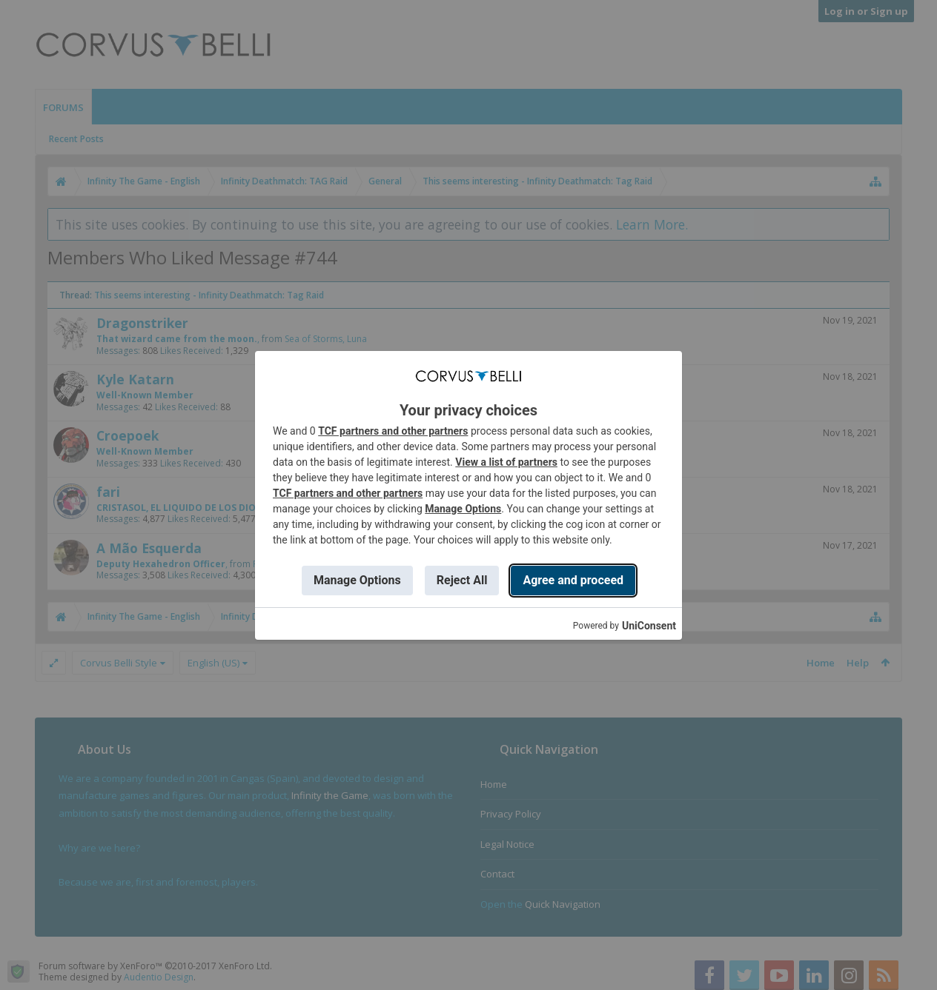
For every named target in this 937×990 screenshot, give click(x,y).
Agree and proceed (573, 580)
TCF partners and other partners (393, 431)
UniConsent (649, 626)
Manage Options (463, 509)
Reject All (462, 580)
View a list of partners (506, 462)
